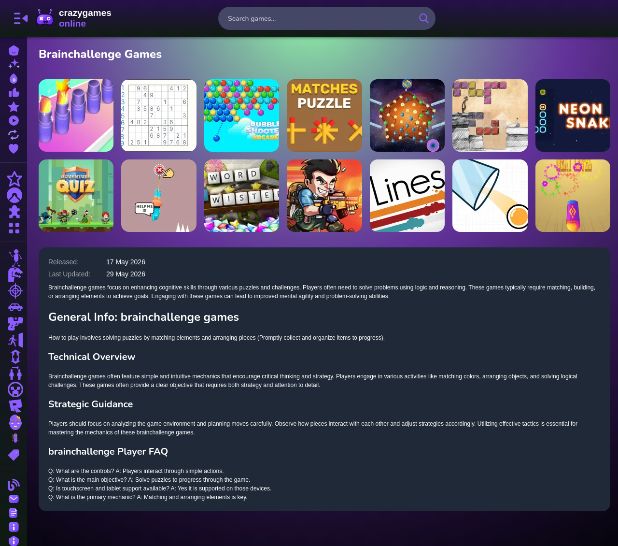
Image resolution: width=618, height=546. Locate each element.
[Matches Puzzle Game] (324, 115)
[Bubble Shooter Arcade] (241, 115)
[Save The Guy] (158, 195)
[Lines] (407, 195)
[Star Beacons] (407, 115)
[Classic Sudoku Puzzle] (158, 115)
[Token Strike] (572, 195)
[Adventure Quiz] (76, 195)
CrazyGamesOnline (74, 18)
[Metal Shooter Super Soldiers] (324, 195)
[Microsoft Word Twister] (241, 195)
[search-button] (424, 18)
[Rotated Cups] (489, 195)
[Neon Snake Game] (572, 115)
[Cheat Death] (489, 115)
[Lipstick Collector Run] (76, 115)
